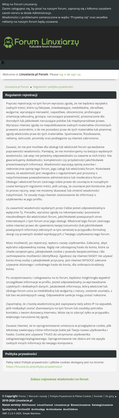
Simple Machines (31, 413)
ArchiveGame (54, 409)
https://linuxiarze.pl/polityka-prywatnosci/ (34, 367)
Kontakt (98, 396)
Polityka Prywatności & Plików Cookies (70, 396)
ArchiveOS (24, 409)
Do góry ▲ (111, 396)
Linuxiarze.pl (62, 404)
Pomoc (22, 396)
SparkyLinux (9, 409)
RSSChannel (29, 404)
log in (62, 74)
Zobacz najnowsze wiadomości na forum (59, 379)
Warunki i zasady (38, 396)
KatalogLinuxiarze (102, 404)
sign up (76, 74)
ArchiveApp (38, 409)
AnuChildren (70, 409)
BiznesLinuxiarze (81, 404)
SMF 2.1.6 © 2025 (11, 413)
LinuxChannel (45, 404)
